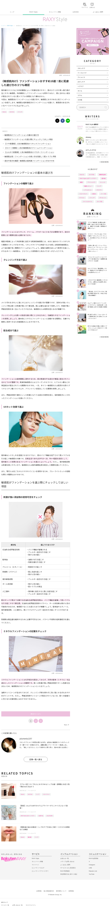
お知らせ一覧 (64, 858)
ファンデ (20, 112)
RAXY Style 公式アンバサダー (28, 815)
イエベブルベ (46, 794)
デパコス (81, 198)
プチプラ (99, 190)
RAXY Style (33, 12)
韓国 (81, 182)
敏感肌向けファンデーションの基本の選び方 (22, 135)
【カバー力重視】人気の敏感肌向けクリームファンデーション (29, 148)
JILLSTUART (50, 815)
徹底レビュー (88, 186)
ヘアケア (81, 86)
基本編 (29, 837)
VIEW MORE (104, 162)
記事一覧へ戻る (35, 759)
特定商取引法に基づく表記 (68, 874)
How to (4, 112)
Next (66, 725)
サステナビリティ (31, 905)
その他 (80, 100)
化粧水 (94, 194)
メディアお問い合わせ (67, 861)
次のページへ (36, 714)
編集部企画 (102, 174)
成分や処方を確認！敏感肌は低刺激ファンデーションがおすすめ (29, 160)
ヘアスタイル (87, 190)
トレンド (102, 182)
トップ (12, 12)
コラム (80, 95)
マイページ (35, 865)
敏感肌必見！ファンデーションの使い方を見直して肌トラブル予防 (30, 156)
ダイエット (102, 198)
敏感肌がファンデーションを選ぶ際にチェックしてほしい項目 (29, 139)
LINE (90, 868)
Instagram (92, 865)
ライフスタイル (87, 201)
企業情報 (38, 891)
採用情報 (71, 891)
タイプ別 (99, 201)
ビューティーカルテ (38, 868)
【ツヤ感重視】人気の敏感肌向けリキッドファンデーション (28, 143)
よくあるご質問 (98, 12)
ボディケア (81, 82)
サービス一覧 (5, 905)
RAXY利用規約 (65, 871)
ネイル (80, 91)
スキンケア (81, 68)
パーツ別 (103, 194)
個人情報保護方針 (49, 891)
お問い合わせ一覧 (17, 905)
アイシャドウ (91, 182)
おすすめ (12, 112)
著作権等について (61, 891)
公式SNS (76, 12)
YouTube (91, 874)
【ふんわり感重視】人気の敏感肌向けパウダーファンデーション (29, 152)
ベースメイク (10, 109)
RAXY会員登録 (93, 858)
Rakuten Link (93, 871)
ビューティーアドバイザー (40, 871)
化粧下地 (41, 815)
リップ (37, 794)
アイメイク (81, 77)
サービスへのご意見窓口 (68, 868)
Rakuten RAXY (10, 5)
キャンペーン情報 (55, 12)
